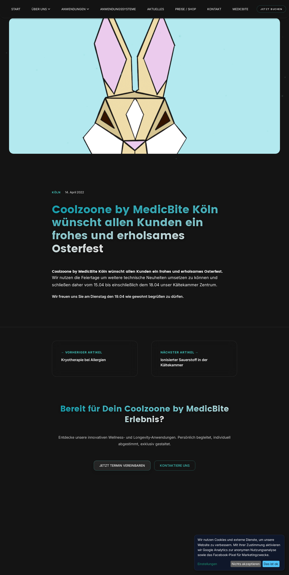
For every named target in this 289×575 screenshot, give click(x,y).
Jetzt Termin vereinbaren (122, 465)
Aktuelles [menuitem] (155, 9)
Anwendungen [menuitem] (75, 9)
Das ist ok (271, 564)
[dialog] (239, 552)
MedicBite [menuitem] (240, 9)
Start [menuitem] (15, 9)
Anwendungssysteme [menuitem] (118, 9)
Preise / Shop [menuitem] (185, 9)
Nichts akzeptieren (246, 564)
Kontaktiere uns (175, 465)
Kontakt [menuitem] (214, 9)
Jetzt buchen (271, 9)
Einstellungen (207, 564)
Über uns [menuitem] (41, 9)
